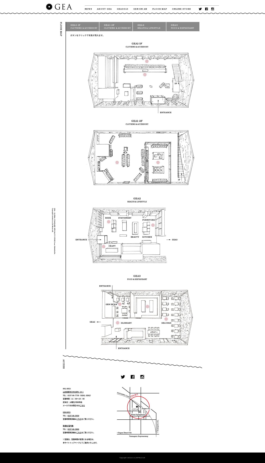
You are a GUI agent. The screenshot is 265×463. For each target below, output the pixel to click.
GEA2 (151, 27)
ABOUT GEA (104, 9)
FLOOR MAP (159, 9)
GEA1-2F (118, 27)
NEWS (88, 9)
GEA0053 (122, 9)
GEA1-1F (84, 27)
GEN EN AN (140, 9)
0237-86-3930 (73, 415)
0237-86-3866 (73, 429)
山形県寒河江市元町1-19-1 (73, 392)
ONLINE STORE (181, 9)
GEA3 (185, 27)
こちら (82, 405)
